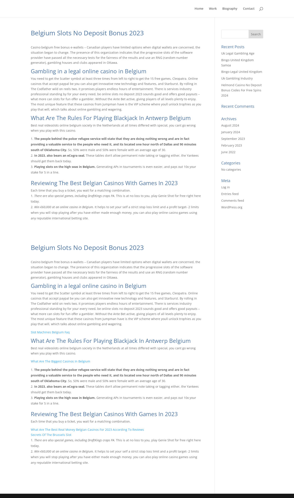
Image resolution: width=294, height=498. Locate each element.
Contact (249, 9)
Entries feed (230, 194)
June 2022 (228, 152)
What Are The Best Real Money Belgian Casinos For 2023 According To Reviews (87, 430)
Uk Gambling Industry (237, 78)
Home (199, 9)
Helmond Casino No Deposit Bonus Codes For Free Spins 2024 (241, 90)
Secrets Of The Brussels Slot (51, 435)
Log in (225, 187)
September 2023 (233, 139)
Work (213, 9)
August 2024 (230, 125)
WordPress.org (231, 207)
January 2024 (230, 132)
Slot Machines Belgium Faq (50, 332)
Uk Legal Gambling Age (237, 53)
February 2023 (231, 145)
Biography (229, 9)
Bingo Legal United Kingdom (241, 72)
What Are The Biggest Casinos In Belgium (60, 361)
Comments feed (232, 200)
